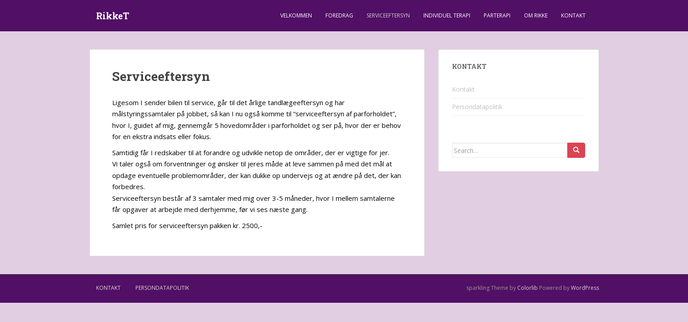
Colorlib (527, 288)
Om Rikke (536, 15)
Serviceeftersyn (388, 15)
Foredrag (339, 15)
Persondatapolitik (477, 106)
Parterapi (497, 15)
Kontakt (573, 15)
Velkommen (296, 15)
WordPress (585, 288)
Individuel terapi (446, 15)
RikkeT (112, 15)
